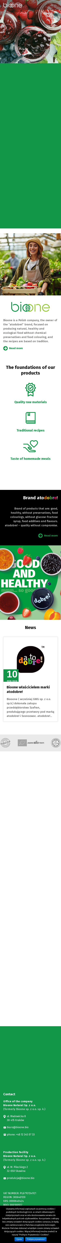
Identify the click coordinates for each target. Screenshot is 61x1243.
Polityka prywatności (36, 1239)
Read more (16, 348)
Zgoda (19, 1239)
